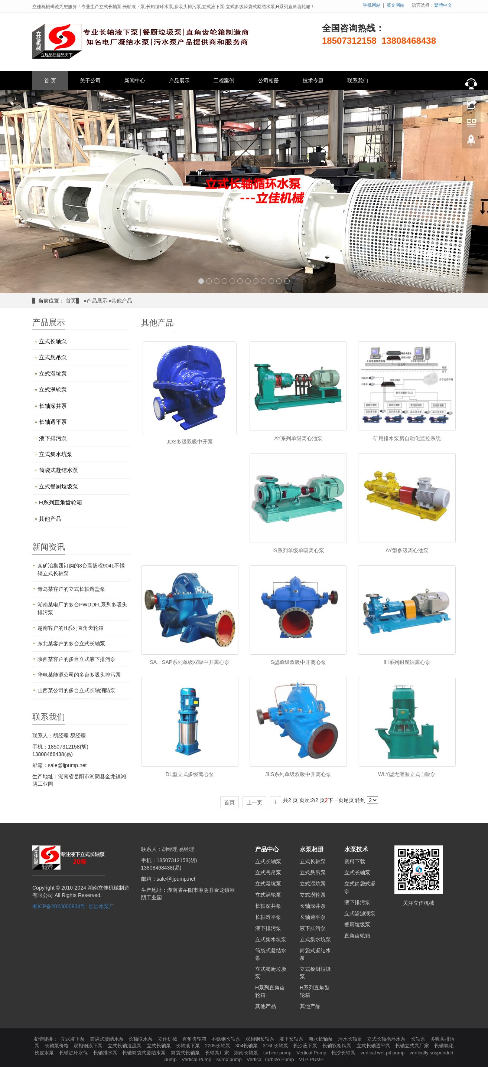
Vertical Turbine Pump (271, 1059)
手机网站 (372, 5)
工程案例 (224, 81)
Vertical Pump (312, 1052)
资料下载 (354, 861)
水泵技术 (356, 849)
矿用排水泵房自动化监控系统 (407, 438)
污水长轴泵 (351, 1039)
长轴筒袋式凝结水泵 (144, 1052)
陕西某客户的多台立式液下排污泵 (77, 659)
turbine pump (278, 1052)
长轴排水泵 (106, 1052)
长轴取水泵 (141, 1039)
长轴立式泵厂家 (412, 1045)
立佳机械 (168, 1039)
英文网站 (395, 5)
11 (279, 281)
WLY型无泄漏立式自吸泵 (407, 774)
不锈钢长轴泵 (226, 1039)
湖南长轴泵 (247, 1052)
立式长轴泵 (53, 341)
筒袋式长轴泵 (186, 1052)
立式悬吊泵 (53, 357)
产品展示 (179, 81)
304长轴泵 (247, 1045)
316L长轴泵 (276, 1045)
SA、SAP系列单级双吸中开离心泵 (190, 662)
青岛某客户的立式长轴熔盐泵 (71, 589)
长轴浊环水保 (74, 1052)
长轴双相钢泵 (337, 1045)
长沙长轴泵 (344, 1052)
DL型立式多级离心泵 (190, 774)
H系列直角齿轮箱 (60, 502)
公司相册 (268, 81)
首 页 (50, 81)
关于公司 (90, 81)
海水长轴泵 (321, 1039)
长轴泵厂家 (218, 1052)
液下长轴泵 (292, 1039)
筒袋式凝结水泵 (58, 470)
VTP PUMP (311, 1059)
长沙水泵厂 (101, 906)
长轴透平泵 (53, 422)
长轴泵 (419, 1039)
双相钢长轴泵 (260, 1039)
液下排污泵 (53, 438)
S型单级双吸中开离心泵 (298, 662)
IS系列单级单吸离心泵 (298, 550)
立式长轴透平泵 (374, 1045)
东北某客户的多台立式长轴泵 (71, 644)
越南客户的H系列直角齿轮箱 (71, 628)
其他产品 (121, 301)
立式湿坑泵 (53, 373)
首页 (71, 301)
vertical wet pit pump (383, 1052)
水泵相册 (311, 849)
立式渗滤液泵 (359, 913)
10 (271, 281)
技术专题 (313, 81)
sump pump (230, 1059)
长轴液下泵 (188, 1045)
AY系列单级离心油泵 (298, 438)
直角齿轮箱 (357, 936)
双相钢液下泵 (89, 1045)
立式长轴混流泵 (125, 1045)
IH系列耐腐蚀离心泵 (407, 662)
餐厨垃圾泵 (357, 924)
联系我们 (357, 81)
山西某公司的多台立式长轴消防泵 (77, 690)
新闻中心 (134, 81)
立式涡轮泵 (53, 389)
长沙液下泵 (306, 1045)
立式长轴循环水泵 (387, 1039)
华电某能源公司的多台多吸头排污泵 (79, 675)
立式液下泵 (73, 1039)
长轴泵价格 (57, 1045)
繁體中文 (443, 5)
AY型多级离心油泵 (407, 550)
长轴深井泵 (53, 406)
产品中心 (267, 849)
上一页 (254, 802)
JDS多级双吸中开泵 (190, 442)
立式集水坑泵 (55, 454)
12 (287, 281)
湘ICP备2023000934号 (58, 906)
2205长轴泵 (218, 1045)
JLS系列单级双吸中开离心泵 (298, 774)
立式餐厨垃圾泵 (58, 486)
